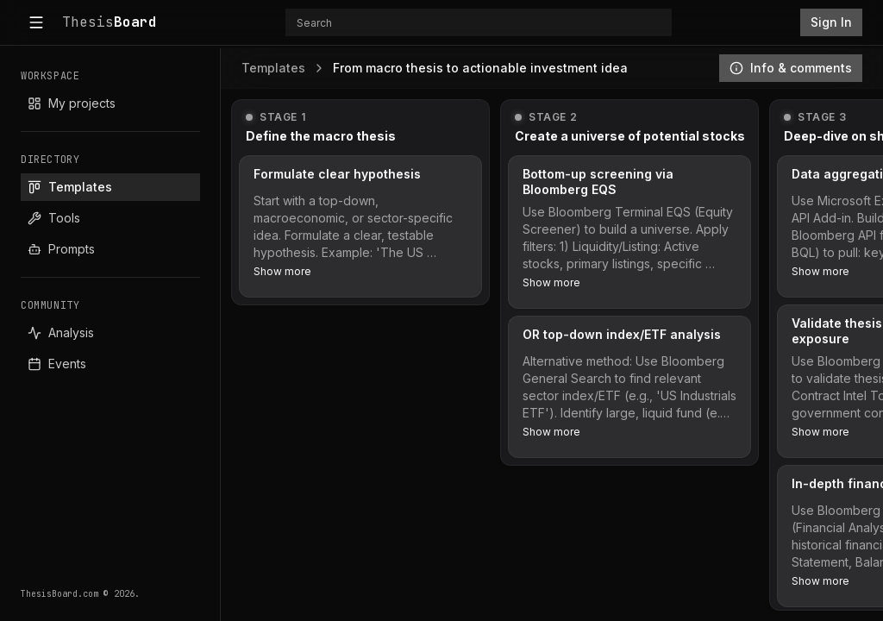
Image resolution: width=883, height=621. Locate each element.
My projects (72, 103)
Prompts (61, 249)
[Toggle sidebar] (36, 22)
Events (57, 363)
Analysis (61, 332)
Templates (70, 186)
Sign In (831, 22)
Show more (282, 271)
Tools (54, 217)
